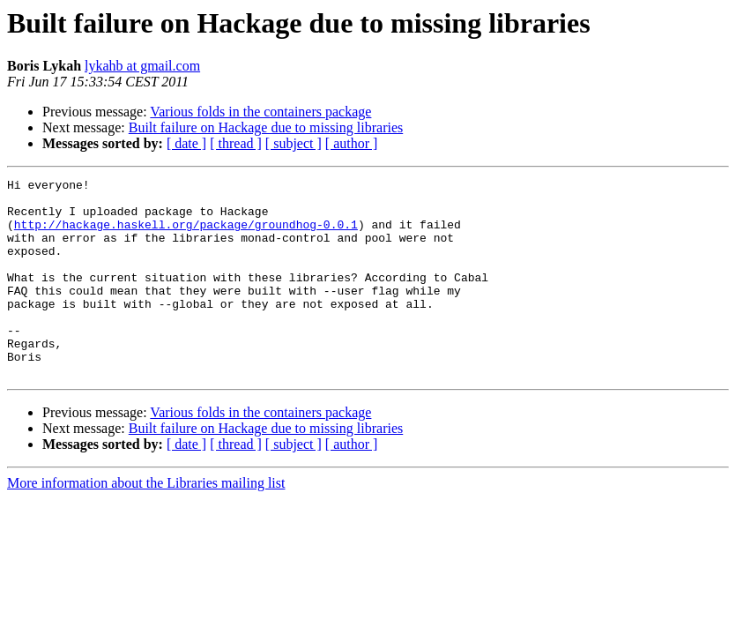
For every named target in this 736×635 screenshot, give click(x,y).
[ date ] (186, 143)
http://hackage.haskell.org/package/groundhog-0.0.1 (186, 235)
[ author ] (351, 143)
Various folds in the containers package (260, 111)
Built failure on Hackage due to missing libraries (266, 127)
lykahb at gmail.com (142, 65)
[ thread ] (236, 143)
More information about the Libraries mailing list (146, 522)
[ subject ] (293, 143)
